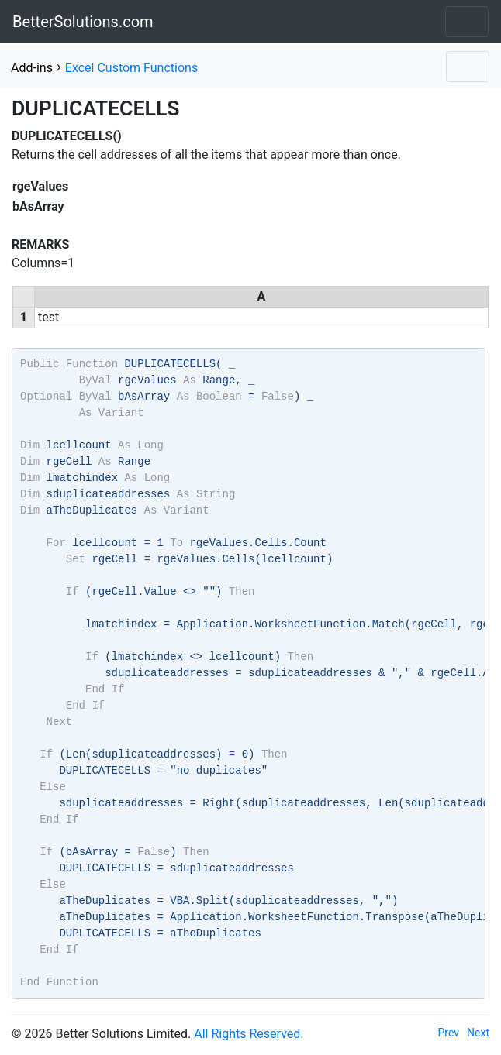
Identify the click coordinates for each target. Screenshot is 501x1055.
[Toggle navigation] (467, 21)
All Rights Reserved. (248, 1033)
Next (478, 1032)
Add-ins (32, 67)
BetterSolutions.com (83, 21)
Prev (449, 1032)
